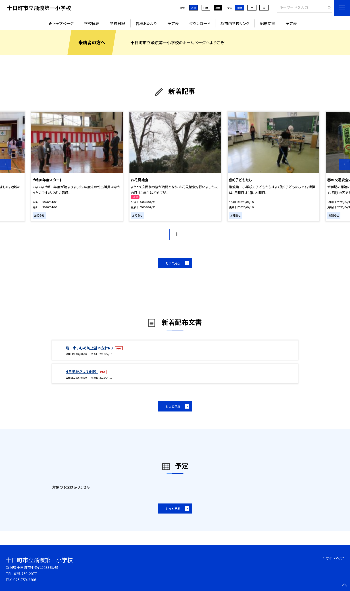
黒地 (217, 8)
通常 (193, 8)
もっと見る (172, 263)
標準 (239, 8)
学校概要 (91, 23)
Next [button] (344, 164)
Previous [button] (5, 164)
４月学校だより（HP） (82, 371)
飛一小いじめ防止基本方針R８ (90, 348)
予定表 (173, 23)
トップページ (63, 23)
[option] (77, 166)
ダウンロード (199, 23)
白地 (205, 8)
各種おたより (146, 23)
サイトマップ (335, 558)
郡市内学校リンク (235, 23)
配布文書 (267, 23)
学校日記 (117, 23)
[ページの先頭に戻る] (344, 585)
